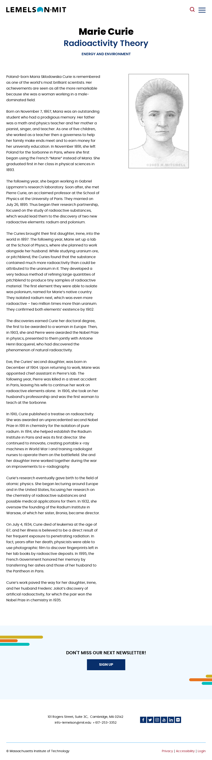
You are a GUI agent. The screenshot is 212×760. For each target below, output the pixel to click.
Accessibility (185, 751)
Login (202, 751)
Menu (202, 10)
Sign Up (106, 664)
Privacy (167, 751)
